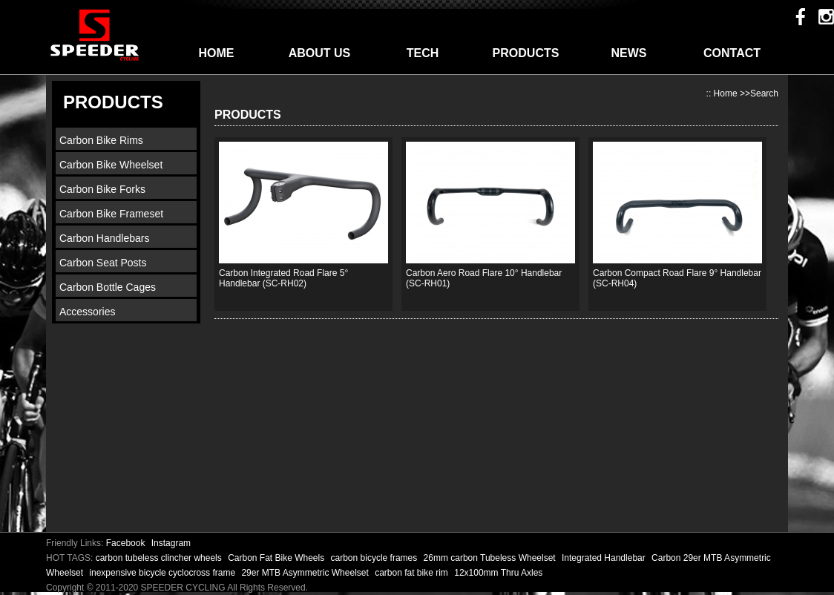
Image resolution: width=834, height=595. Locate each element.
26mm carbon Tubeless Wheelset (491, 558)
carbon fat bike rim (412, 573)
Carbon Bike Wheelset (110, 165)
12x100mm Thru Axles (498, 573)
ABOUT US (320, 53)
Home (726, 93)
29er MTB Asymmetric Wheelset (306, 573)
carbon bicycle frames (375, 558)
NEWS (629, 53)
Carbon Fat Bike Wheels (277, 558)
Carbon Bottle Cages (107, 287)
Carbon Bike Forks (102, 189)
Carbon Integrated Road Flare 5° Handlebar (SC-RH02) (283, 278)
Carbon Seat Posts (103, 263)
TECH (423, 53)
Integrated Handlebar (605, 558)
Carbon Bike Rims (101, 140)
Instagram (171, 543)
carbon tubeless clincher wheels (160, 558)
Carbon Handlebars (104, 238)
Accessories (87, 312)
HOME (216, 53)
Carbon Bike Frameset (111, 214)
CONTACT (732, 53)
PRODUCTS (526, 53)
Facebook (125, 543)
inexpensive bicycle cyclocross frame (163, 573)
